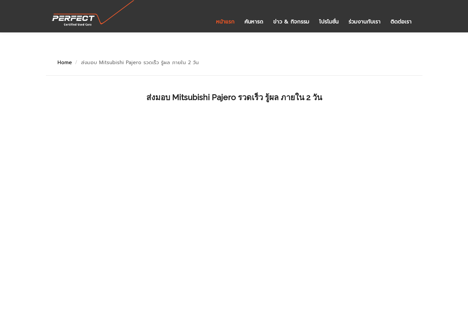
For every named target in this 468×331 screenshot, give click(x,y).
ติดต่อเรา (401, 22)
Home (64, 62)
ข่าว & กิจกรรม (291, 22)
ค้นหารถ (253, 22)
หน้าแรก (225, 22)
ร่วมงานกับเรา (364, 22)
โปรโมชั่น (329, 22)
